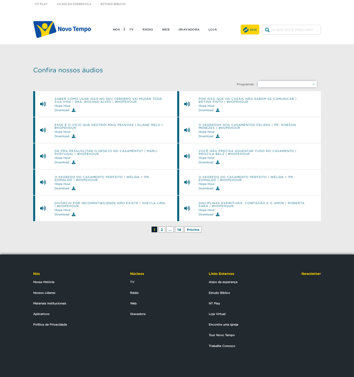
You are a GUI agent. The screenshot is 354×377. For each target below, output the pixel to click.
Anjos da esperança (223, 282)
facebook (310, 3)
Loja (212, 29)
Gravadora (189, 29)
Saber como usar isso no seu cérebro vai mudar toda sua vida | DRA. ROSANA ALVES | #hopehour (108, 100)
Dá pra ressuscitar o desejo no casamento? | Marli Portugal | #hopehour (106, 152)
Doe (253, 29)
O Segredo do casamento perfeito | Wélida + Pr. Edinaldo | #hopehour (102, 178)
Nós (116, 29)
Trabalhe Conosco (222, 345)
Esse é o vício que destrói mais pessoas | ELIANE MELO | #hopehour (109, 126)
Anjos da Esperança (74, 3)
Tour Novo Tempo (222, 335)
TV (131, 29)
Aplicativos (41, 314)
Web (166, 29)
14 (179, 229)
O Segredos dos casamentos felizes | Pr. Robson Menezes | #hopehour (247, 126)
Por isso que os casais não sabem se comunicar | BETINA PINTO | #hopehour (248, 100)
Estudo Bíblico (112, 3)
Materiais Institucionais (49, 303)
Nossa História (43, 282)
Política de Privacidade (50, 324)
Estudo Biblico (219, 292)
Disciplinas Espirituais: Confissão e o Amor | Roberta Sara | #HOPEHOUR (252, 205)
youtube (320, 3)
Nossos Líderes (44, 292)
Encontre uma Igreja (223, 324)
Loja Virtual (217, 314)
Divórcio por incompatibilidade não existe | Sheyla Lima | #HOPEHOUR (110, 205)
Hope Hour (63, 106)
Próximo (193, 229)
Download (65, 110)
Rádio (148, 29)
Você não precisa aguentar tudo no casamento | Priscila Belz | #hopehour (247, 152)
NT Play (41, 3)
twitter (300, 3)
